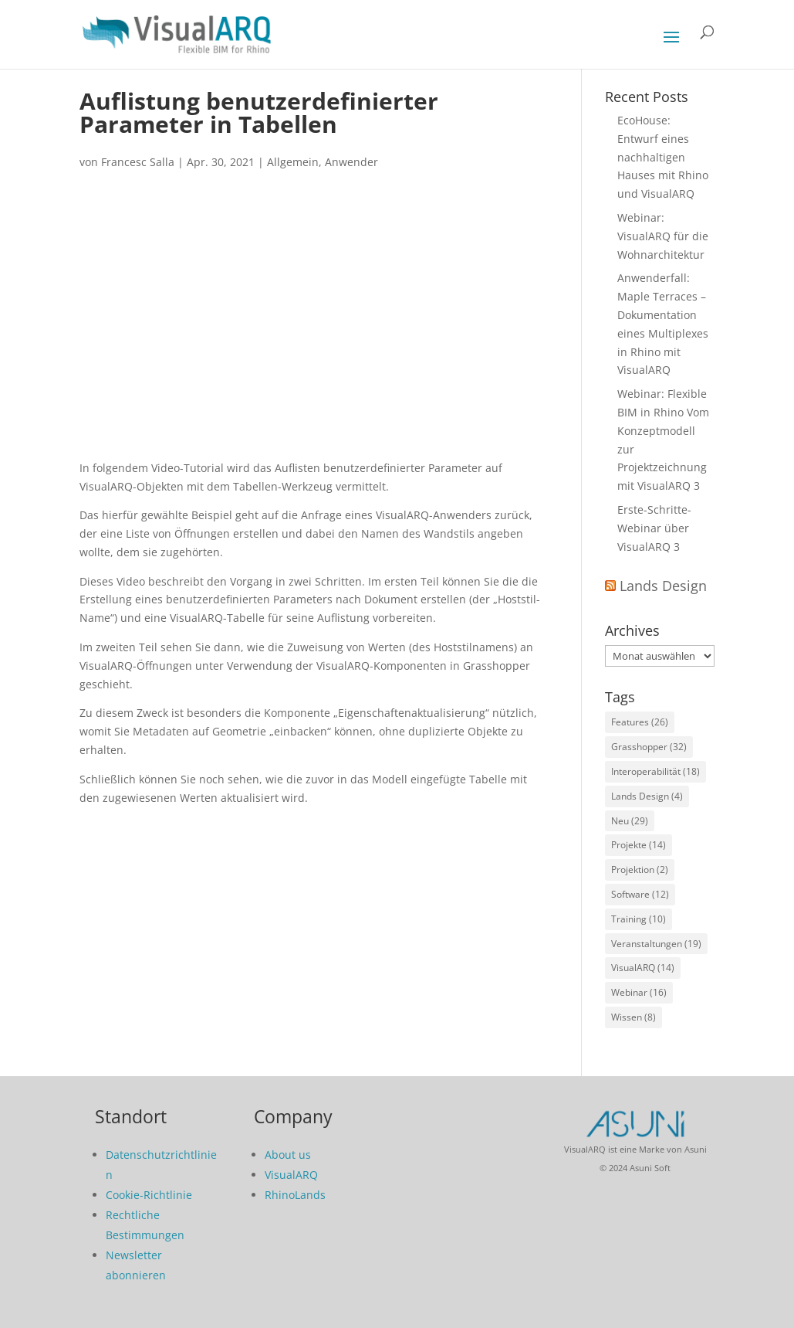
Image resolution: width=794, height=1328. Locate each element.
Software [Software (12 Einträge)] (640, 894)
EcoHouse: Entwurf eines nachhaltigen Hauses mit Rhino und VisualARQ (662, 157)
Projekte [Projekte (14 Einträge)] (638, 844)
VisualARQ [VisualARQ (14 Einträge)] (642, 967)
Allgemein (293, 162)
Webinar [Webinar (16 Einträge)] (639, 992)
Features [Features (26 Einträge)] (639, 722)
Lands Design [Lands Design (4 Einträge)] (647, 796)
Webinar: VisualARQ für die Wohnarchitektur (662, 236)
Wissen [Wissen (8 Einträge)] (633, 1017)
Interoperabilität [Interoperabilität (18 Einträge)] (655, 771)
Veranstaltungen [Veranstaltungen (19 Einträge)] (656, 943)
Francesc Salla (137, 162)
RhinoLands (295, 1194)
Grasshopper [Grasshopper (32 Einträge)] (649, 746)
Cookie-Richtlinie (149, 1194)
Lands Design (663, 585)
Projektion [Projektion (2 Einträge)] (639, 869)
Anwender (351, 162)
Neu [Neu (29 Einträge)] (629, 820)
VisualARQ (291, 1174)
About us (288, 1154)
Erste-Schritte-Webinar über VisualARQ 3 (654, 528)
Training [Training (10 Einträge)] (638, 919)
